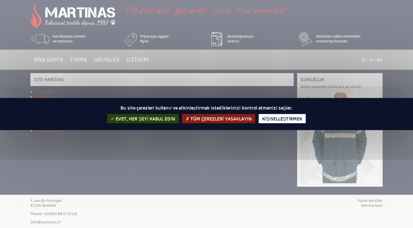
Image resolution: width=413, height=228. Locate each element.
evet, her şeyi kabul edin (143, 119)
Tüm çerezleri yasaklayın (219, 119)
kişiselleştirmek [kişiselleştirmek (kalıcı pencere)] (282, 119)
